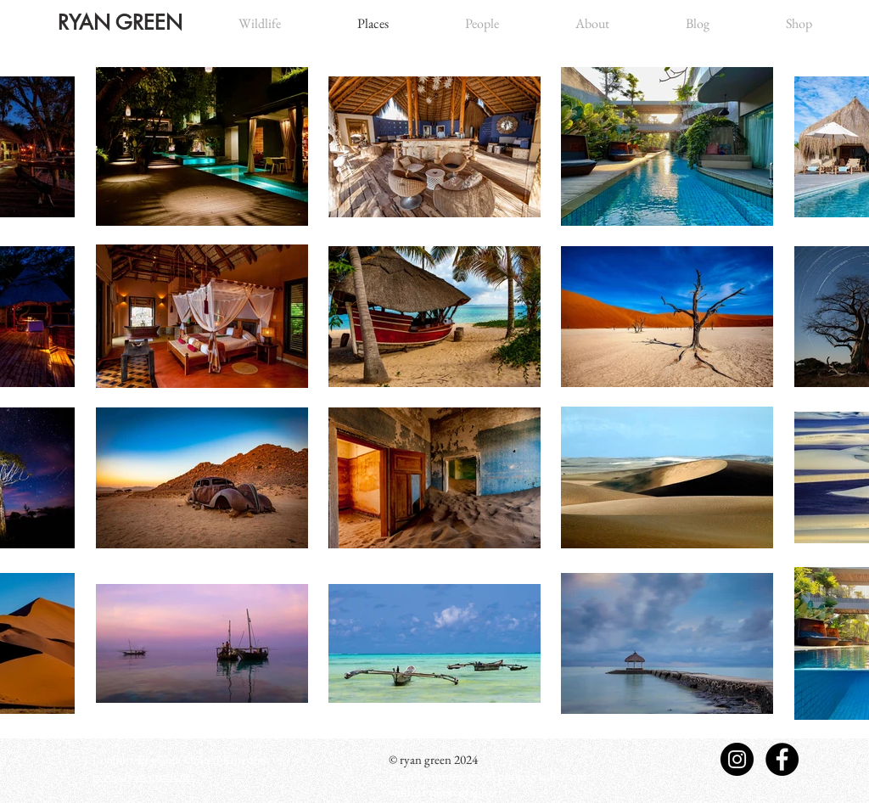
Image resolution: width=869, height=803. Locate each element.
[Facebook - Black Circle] (782, 759)
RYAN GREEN (120, 22)
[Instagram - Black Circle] (737, 759)
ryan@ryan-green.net (144, 775)
